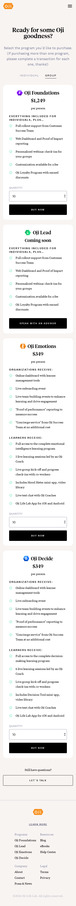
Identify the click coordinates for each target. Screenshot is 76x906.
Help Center (48, 852)
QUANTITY (38, 193)
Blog (43, 840)
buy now (38, 209)
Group (50, 75)
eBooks (44, 846)
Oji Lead (20, 846)
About (19, 872)
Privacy (45, 877)
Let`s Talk (38, 780)
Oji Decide (21, 857)
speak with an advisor (38, 323)
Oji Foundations (25, 840)
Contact (20, 877)
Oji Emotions (23, 852)
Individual (29, 75)
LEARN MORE (38, 824)
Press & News (23, 883)
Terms (44, 872)
